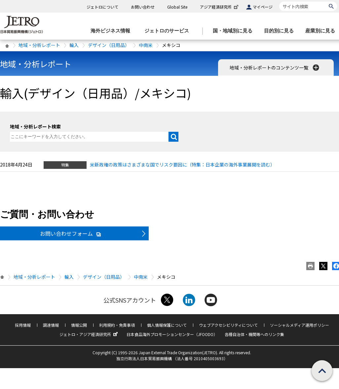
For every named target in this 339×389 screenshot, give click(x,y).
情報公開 (79, 325)
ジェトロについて (102, 7)
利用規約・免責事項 (117, 325)
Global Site (177, 7)
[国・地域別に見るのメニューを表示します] (234, 31)
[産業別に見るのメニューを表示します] (322, 31)
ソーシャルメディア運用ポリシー (299, 325)
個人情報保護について (167, 325)
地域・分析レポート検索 (35, 126)
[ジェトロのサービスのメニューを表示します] (168, 31)
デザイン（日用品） (109, 45)
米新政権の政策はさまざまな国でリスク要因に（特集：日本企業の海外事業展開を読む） (182, 164)
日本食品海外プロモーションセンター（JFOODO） (172, 334)
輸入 (74, 45)
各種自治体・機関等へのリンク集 (254, 334)
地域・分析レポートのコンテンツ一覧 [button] (275, 67)
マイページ (263, 7)
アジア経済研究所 (220, 7)
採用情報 (23, 325)
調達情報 (51, 325)
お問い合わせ (143, 7)
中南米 (146, 45)
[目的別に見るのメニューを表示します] (281, 31)
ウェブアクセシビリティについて (228, 325)
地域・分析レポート (39, 45)
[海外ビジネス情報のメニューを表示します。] (112, 31)
